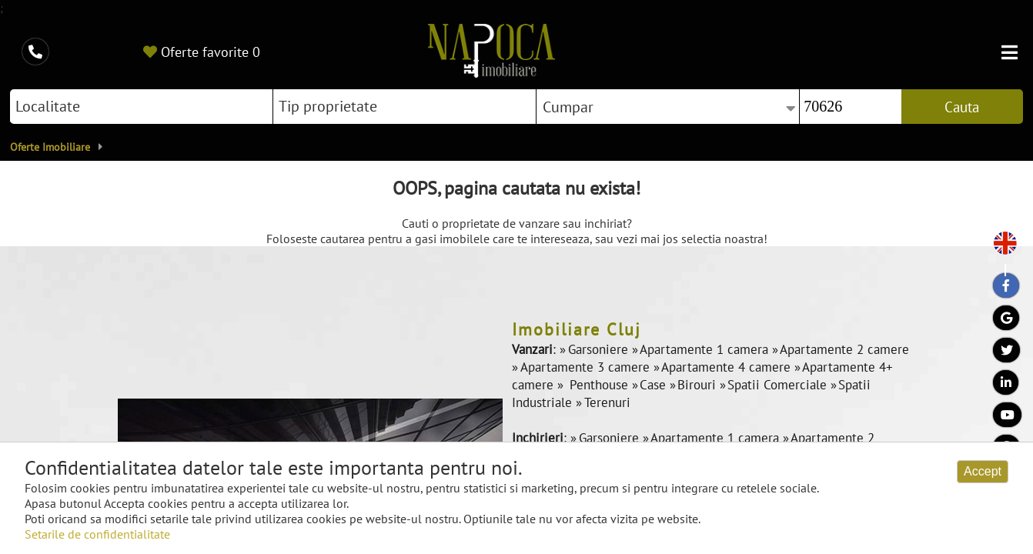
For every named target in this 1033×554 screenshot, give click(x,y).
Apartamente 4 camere (727, 367)
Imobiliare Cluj (576, 329)
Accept (982, 471)
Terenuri (607, 402)
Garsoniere (600, 349)
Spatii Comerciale (779, 384)
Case (655, 384)
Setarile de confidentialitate (97, 534)
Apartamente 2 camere (844, 349)
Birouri (698, 384)
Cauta (961, 107)
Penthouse (599, 384)
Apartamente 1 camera (706, 349)
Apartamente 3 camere (587, 367)
